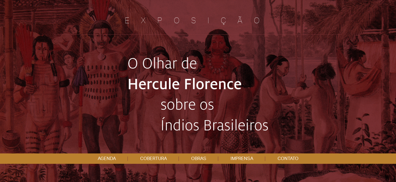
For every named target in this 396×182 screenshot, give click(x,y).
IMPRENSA (242, 158)
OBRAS (198, 158)
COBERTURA (153, 158)
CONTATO (288, 158)
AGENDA (107, 158)
